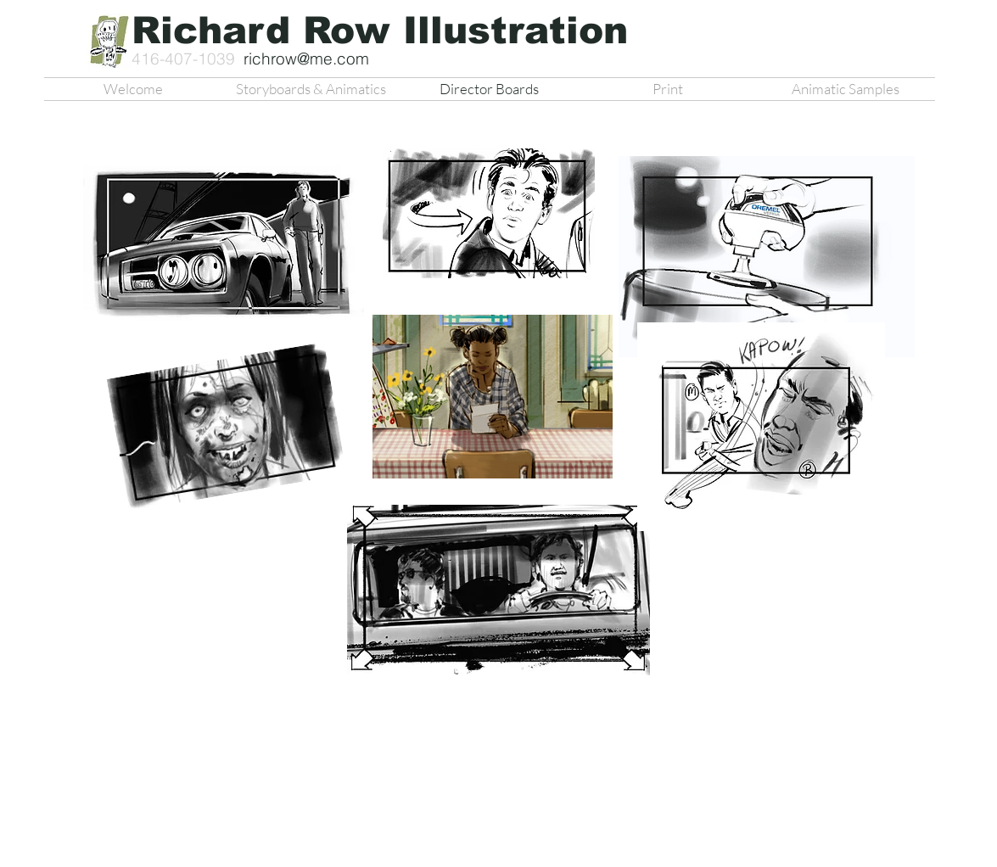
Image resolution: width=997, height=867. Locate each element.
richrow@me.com (306, 58)
